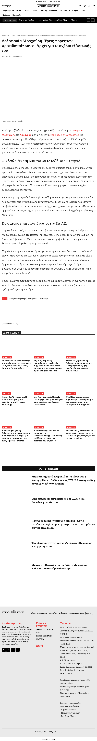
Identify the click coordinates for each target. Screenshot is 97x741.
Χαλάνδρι (44, 298)
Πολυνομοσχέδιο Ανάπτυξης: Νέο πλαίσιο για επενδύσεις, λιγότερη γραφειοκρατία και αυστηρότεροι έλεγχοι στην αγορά (63, 524)
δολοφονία (32, 298)
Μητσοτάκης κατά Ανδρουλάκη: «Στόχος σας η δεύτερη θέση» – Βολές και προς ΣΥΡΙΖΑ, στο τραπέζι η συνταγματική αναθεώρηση (63, 480)
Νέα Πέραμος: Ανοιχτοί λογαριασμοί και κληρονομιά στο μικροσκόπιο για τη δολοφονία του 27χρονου (79, 400)
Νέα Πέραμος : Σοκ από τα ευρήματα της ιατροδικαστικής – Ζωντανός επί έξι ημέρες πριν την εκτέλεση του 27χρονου (48, 434)
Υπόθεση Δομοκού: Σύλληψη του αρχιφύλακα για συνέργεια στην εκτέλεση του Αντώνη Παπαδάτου (48, 400)
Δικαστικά (6, 393)
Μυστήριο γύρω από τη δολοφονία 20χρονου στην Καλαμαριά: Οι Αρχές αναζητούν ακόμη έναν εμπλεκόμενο (78, 365)
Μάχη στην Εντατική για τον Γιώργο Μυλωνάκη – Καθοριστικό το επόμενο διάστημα (60, 566)
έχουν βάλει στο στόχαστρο (64, 134)
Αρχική (4, 36)
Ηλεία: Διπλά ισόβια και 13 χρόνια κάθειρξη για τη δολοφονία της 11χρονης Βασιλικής (14, 400)
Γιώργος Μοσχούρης (17, 298)
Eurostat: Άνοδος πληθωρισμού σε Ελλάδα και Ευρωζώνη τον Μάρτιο (48, 20)
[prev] (88, 20)
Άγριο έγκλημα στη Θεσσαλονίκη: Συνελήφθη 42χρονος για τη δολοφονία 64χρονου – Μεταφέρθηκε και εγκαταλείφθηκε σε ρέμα (48, 365)
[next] (92, 20)
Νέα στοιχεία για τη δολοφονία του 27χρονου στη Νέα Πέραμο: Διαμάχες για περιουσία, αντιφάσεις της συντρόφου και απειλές (16, 435)
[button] (7, 5)
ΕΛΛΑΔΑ (11, 36)
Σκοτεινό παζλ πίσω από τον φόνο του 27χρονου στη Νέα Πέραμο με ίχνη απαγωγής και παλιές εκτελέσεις (80, 434)
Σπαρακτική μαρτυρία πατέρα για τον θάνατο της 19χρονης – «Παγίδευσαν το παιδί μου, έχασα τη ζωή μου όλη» (16, 364)
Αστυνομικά (21, 36)
